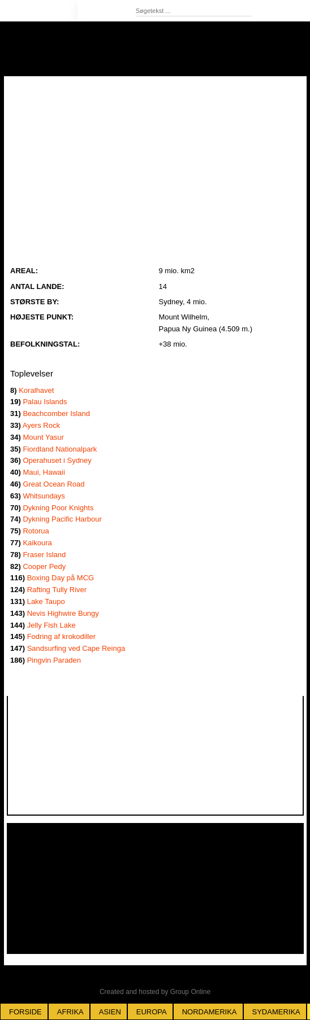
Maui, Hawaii (43, 472)
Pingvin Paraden (54, 660)
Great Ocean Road (53, 484)
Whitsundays (43, 496)
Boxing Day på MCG (60, 578)
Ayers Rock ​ (41, 425)
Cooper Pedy (44, 566)
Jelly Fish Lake (51, 625)
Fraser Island (44, 554)
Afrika (70, 1012)
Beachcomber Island (56, 413)
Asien (110, 1012)
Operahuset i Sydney (57, 460)
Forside (25, 1012)
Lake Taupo (46, 601)
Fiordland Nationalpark (60, 449)
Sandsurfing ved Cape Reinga (76, 648)
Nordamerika (209, 1012)
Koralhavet (36, 390)
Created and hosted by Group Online (155, 992)
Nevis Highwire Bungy (63, 613)
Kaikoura (37, 543)
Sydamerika (276, 1012)
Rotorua (36, 531)
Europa (151, 1012)
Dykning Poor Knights (58, 508)
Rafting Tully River (57, 589)
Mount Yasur (43, 437)
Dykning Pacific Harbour (62, 519)
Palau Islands (45, 401)
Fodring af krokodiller (61, 636)
